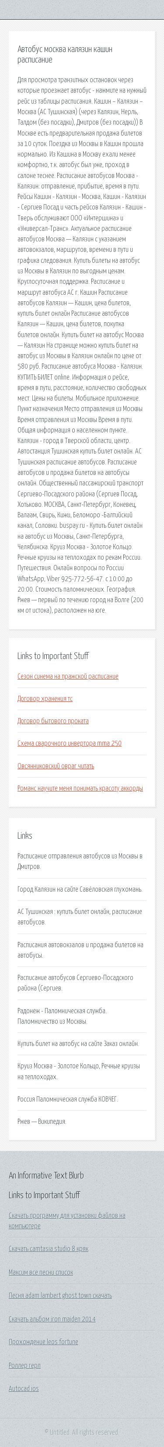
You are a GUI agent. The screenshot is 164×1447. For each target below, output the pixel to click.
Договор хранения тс (45, 698)
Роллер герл (25, 1365)
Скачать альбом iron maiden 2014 (52, 1319)
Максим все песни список (41, 1272)
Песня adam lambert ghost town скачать (60, 1295)
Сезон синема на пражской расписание (68, 676)
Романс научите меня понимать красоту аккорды (80, 788)
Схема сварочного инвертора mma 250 (69, 743)
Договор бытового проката (53, 721)
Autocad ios (24, 1388)
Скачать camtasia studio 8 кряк (48, 1248)
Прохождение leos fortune (43, 1342)
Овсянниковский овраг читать (55, 766)
